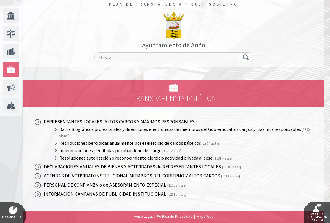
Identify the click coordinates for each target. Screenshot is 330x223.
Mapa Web (205, 216)
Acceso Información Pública (317, 213)
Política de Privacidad (174, 216)
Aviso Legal (143, 216)
